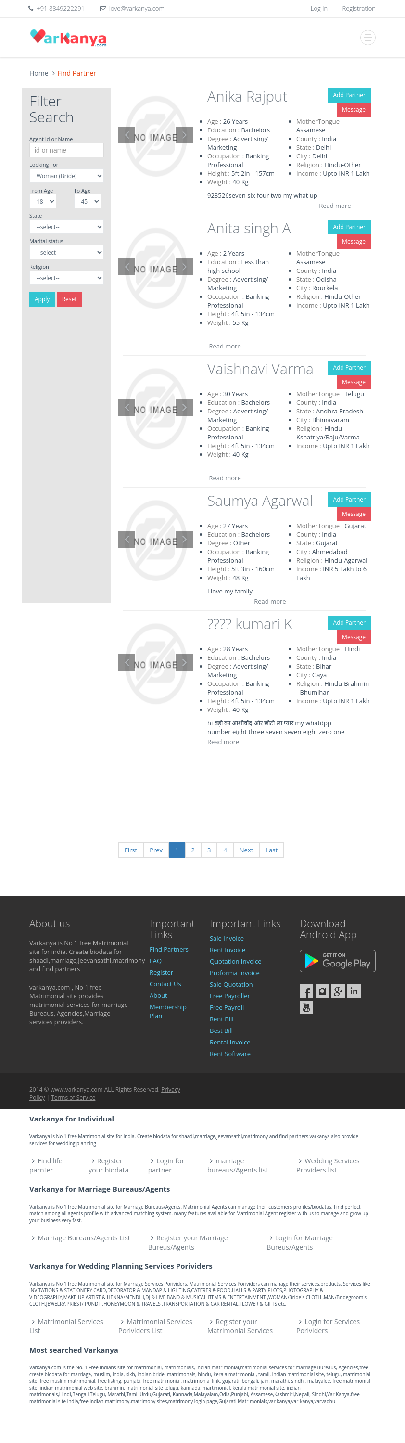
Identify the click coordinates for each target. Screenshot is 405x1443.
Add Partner (349, 95)
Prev (156, 850)
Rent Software (230, 1053)
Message (354, 109)
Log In (319, 8)
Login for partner (166, 1165)
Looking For (43, 164)
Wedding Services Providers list (328, 1165)
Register (161, 972)
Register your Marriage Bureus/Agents (188, 1242)
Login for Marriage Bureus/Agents (299, 1242)
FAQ (156, 960)
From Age (41, 190)
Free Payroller (230, 996)
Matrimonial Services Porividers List (155, 1326)
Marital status (46, 241)
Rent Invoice (227, 949)
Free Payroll (227, 1007)
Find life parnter (46, 1165)
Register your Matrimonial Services (240, 1326)
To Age (82, 190)
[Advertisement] (66, 458)
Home (39, 72)
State (35, 215)
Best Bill (221, 1030)
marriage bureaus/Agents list (237, 1165)
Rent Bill (222, 1019)
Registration (359, 8)
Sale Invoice (227, 938)
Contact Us (165, 983)
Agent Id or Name (51, 138)
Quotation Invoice (236, 961)
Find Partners (169, 949)
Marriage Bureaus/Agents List (84, 1237)
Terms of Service (73, 1098)
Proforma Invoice (235, 972)
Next (246, 850)
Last (272, 850)
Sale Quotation (231, 984)
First (131, 850)
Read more (335, 205)
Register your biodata (108, 1165)
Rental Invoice (230, 1042)
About (158, 995)
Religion (39, 266)
